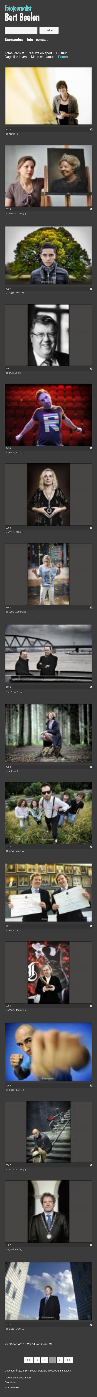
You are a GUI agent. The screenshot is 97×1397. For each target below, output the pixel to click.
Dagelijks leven (16, 57)
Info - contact (37, 39)
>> (69, 1360)
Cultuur (61, 53)
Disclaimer (10, 1382)
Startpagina (14, 39)
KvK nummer (12, 1387)
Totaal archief (14, 53)
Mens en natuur (42, 57)
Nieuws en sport (40, 53)
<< (28, 1360)
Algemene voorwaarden (18, 1377)
